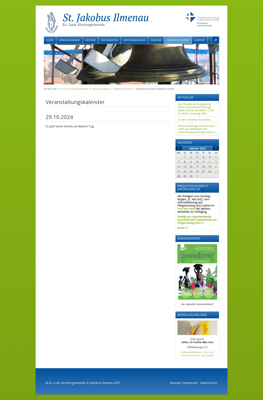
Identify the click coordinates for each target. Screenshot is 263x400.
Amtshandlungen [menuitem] (134, 40)
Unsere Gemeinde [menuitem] (69, 40)
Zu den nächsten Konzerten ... (195, 119)
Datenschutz (208, 383)
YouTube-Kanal (186, 208)
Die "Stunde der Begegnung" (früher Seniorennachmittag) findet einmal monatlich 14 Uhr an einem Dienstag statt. (196, 108)
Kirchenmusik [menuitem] (109, 40)
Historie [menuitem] (90, 40)
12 (209, 162)
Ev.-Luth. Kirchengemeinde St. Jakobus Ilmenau (85, 89)
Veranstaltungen (123, 89)
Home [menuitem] (50, 40)
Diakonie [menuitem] (156, 40)
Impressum (190, 383)
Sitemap (175, 383)
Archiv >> (182, 228)
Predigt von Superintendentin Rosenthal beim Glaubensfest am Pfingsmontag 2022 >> (197, 220)
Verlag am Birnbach (191, 352)
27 (215, 171)
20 (215, 166)
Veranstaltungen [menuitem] (178, 40)
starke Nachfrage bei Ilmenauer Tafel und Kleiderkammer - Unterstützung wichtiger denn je (197, 129)
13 (215, 162)
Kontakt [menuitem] (200, 40)
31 (197, 176)
